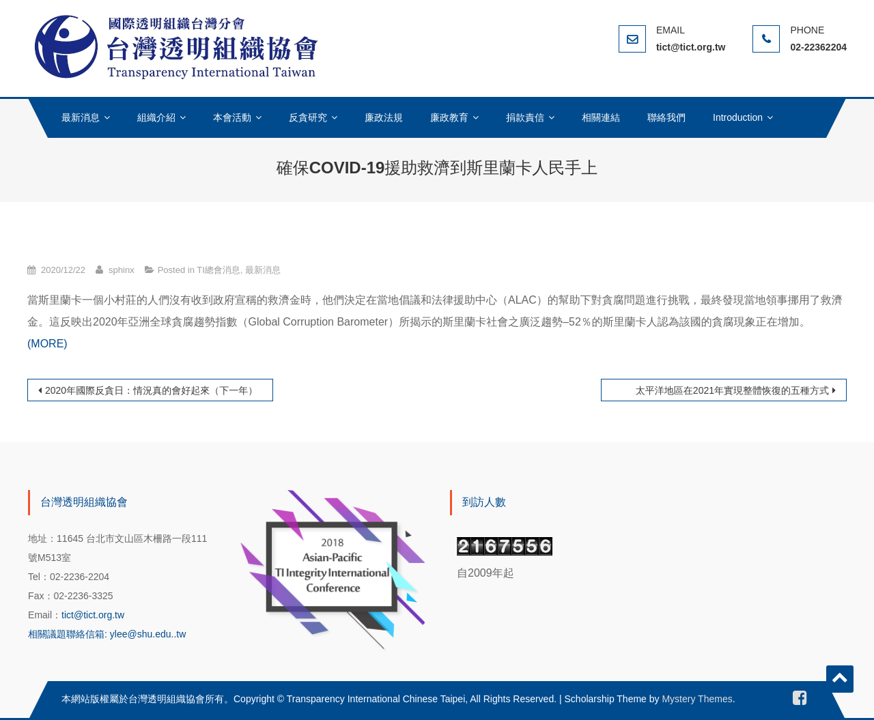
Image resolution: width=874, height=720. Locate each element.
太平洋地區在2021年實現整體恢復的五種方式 (732, 390)
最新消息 (80, 117)
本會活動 (232, 117)
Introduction (738, 117)
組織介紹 (156, 117)
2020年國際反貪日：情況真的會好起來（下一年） (151, 390)
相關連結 (601, 117)
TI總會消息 (218, 270)
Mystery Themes (697, 698)
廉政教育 (449, 117)
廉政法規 (384, 117)
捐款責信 (525, 117)
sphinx (122, 270)
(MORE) (47, 343)
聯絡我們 (666, 117)
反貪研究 (308, 117)
